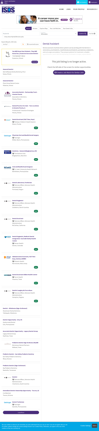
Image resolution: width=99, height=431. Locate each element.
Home (61, 9)
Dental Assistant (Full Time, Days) (23, 119)
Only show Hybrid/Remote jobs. (14, 37)
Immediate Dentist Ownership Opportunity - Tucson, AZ (21, 390)
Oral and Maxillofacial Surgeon (22, 167)
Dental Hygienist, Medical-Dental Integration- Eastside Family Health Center (24, 239)
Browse (35, 28)
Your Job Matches (55, 28)
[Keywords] (21, 34)
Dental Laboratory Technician (22, 182)
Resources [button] (92, 9)
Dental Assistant (17, 218)
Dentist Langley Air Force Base (22, 290)
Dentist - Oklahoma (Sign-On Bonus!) (15, 308)
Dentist (14, 377)
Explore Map (44, 28)
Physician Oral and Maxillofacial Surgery (25, 135)
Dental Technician (18, 402)
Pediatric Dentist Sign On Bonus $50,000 (25, 343)
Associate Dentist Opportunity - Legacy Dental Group (20, 331)
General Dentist (8, 69)
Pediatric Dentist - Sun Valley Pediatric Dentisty (18, 354)
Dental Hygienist (17, 200)
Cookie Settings (85, 425)
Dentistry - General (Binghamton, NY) (24, 151)
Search (28, 28)
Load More (21, 412)
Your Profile (79, 9)
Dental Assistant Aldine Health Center (24, 274)
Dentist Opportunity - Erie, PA (12, 320)
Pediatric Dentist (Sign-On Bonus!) (14, 365)
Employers (93, 2)
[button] (92, 34)
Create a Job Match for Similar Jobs (69, 72)
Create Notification (33, 44)
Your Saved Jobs (68, 28)
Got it (94, 425)
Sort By (5, 44)
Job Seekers (82, 2)
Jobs (68, 9)
